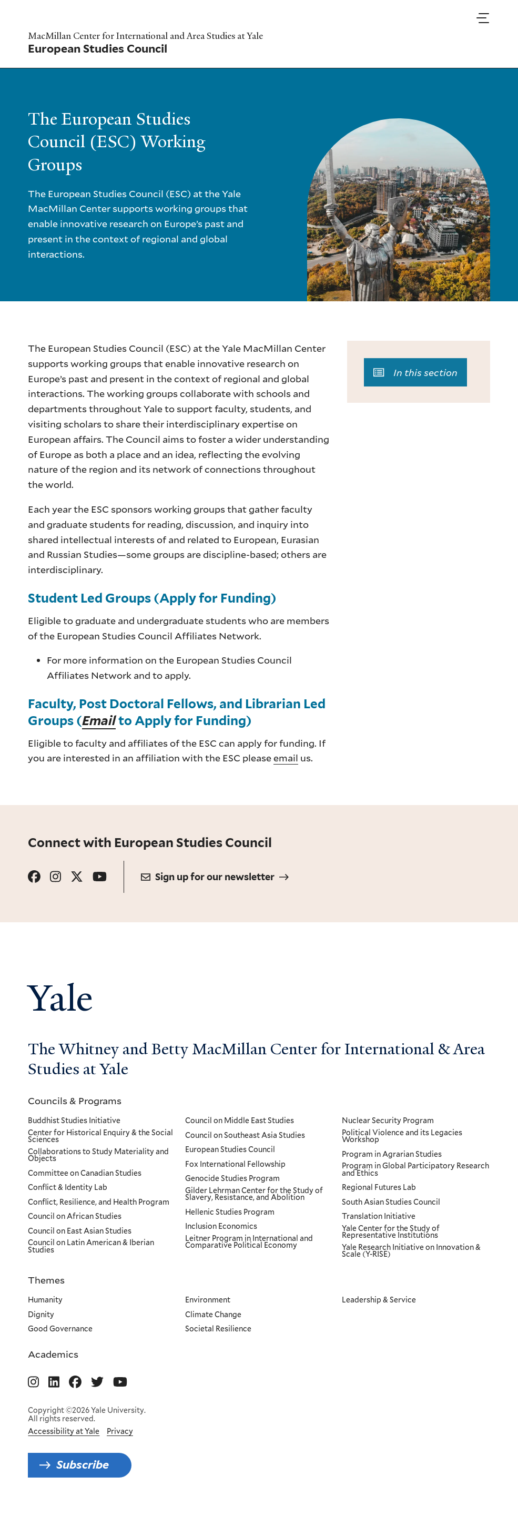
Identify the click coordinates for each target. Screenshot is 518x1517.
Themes (46, 1280)
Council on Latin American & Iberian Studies (91, 1246)
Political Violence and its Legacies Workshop (402, 1136)
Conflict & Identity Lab (67, 1188)
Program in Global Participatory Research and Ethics (416, 1170)
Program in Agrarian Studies (392, 1154)
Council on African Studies (74, 1216)
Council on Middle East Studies (239, 1121)
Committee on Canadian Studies (84, 1173)
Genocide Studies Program (232, 1179)
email (285, 757)
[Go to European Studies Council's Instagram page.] (55, 876)
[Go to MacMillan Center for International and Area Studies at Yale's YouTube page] (120, 1382)
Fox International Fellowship (235, 1164)
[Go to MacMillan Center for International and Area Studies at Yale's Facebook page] (75, 1382)
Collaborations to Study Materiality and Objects (98, 1155)
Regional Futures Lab (379, 1188)
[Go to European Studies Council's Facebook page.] (34, 876)
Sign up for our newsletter (215, 876)
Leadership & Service (379, 1300)
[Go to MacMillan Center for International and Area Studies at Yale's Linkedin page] (53, 1382)
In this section (415, 375)
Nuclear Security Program (388, 1121)
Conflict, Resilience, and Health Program (98, 1202)
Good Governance (60, 1329)
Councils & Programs (74, 1100)
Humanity (45, 1300)
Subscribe (82, 1464)
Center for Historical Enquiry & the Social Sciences (100, 1136)
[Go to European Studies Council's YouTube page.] (100, 876)
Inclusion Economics (221, 1226)
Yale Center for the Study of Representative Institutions (391, 1232)
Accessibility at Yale (63, 1431)
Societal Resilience (218, 1329)
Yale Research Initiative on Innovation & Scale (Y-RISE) (411, 1251)
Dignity (41, 1314)
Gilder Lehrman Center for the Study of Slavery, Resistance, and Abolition (254, 1194)
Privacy (120, 1431)
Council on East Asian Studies (79, 1231)
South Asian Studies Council (391, 1202)
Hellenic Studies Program (230, 1212)
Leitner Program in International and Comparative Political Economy (249, 1242)
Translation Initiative (379, 1216)
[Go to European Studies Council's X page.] (76, 876)
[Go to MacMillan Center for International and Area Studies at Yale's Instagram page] (33, 1382)
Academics (53, 1354)
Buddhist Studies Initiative (74, 1121)
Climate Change (213, 1314)
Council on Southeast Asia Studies (245, 1135)
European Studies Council (230, 1150)
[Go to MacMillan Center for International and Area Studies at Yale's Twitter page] (97, 1382)
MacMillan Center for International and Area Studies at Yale (145, 36)
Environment (207, 1300)
